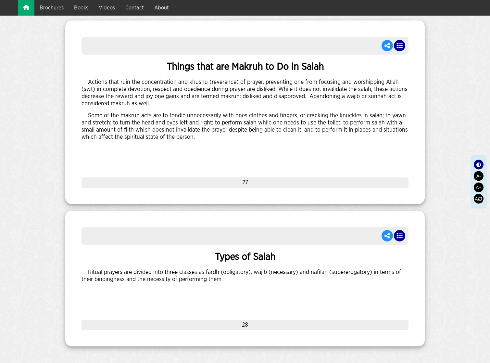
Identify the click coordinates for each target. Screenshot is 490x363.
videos (107, 7)
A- (478, 175)
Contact (134, 7)
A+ (479, 187)
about (161, 7)
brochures (52, 7)
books (81, 7)
